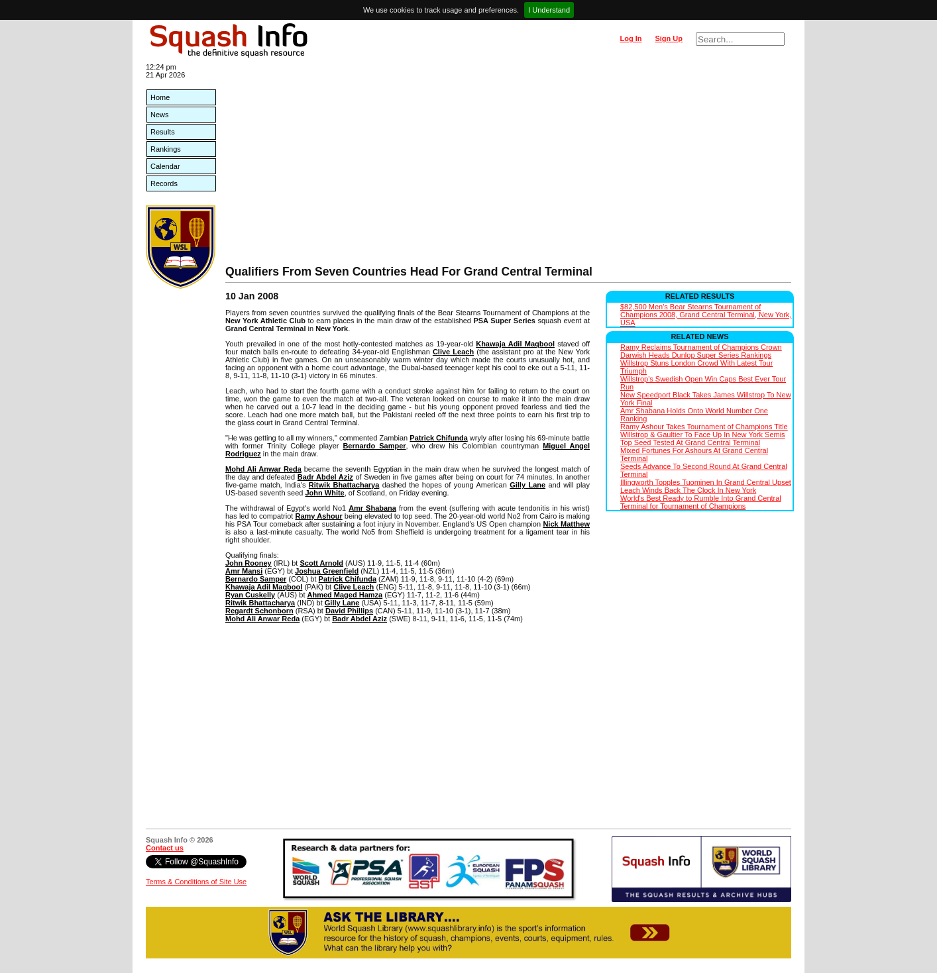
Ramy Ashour (319, 516)
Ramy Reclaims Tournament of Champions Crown (701, 347)
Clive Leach (453, 352)
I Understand (549, 10)
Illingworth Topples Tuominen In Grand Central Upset (705, 482)
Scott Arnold (321, 563)
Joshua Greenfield (326, 571)
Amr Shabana (372, 508)
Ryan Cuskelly (250, 595)
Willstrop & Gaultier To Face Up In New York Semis (702, 434)
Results (162, 132)
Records (164, 183)
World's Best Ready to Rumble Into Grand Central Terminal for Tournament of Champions (700, 502)
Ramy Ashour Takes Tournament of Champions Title (704, 427)
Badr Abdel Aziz (325, 477)
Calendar (165, 166)
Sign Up (669, 38)
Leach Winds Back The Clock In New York (688, 490)
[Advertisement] (508, 165)
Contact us (165, 848)
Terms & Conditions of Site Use (196, 882)
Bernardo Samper (374, 446)
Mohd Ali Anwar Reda (263, 469)
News (159, 115)
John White (324, 493)
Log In (630, 38)
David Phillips (349, 611)
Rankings (165, 149)
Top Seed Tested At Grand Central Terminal (690, 442)
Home (160, 97)
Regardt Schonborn (259, 611)
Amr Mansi (243, 571)
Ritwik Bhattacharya (344, 485)
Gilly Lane (527, 485)
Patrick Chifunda (438, 438)
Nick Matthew (566, 524)
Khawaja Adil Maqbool (515, 344)
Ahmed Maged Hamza (345, 595)
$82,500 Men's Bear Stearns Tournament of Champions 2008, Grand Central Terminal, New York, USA (705, 315)
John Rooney (248, 563)
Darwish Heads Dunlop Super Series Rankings (695, 355)
